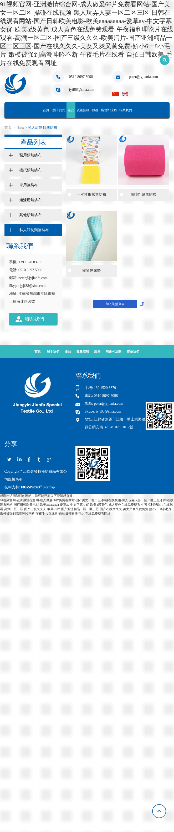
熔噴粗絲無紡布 (143, 194)
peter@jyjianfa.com (143, 77)
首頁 (46, 110)
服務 (95, 110)
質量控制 (83, 110)
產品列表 (33, 142)
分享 (10, 444)
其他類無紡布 (30, 215)
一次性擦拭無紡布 (91, 194)
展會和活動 (109, 110)
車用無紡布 (28, 185)
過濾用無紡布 (30, 200)
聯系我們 (125, 110)
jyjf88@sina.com (81, 90)
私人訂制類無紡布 (42, 128)
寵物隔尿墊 (91, 271)
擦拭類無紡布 (30, 170)
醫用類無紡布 (30, 155)
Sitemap (49, 487)
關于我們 (59, 110)
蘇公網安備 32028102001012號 (109, 427)
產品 (71, 110)
